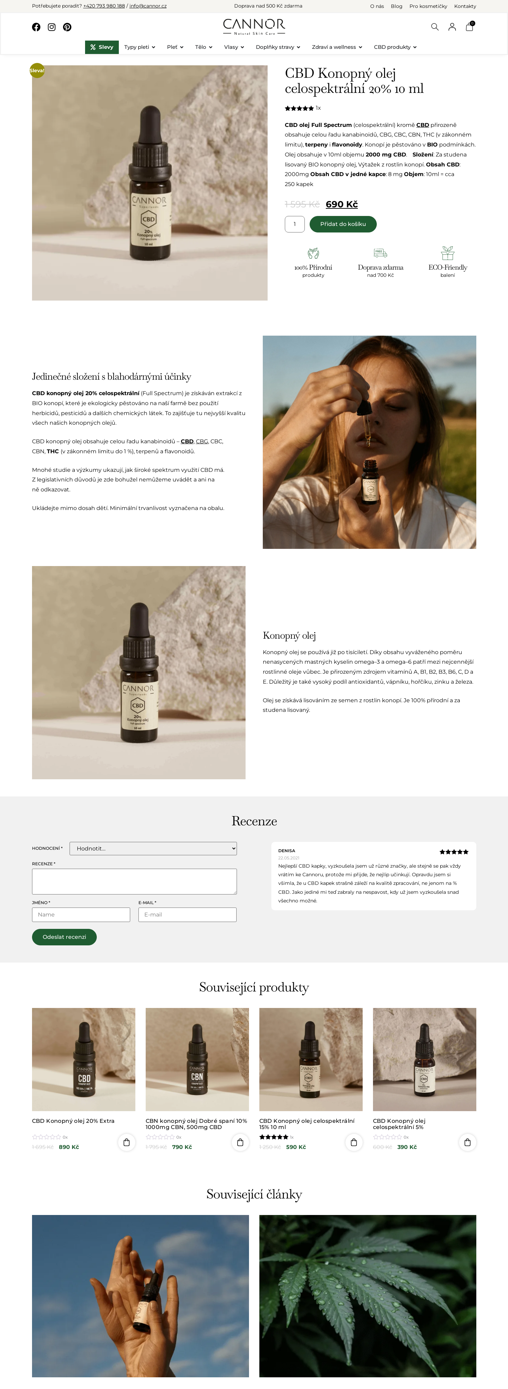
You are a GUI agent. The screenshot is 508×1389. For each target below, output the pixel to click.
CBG (202, 441)
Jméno (41, 903)
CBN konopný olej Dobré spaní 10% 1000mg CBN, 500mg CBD (196, 1124)
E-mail (147, 903)
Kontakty (465, 6)
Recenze (43, 864)
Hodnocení (47, 848)
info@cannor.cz (148, 6)
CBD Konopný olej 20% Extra (73, 1121)
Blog (397, 6)
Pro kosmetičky (428, 6)
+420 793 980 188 (104, 6)
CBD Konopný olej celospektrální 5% (399, 1124)
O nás (377, 6)
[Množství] (295, 224)
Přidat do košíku (343, 224)
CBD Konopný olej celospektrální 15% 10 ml (307, 1124)
